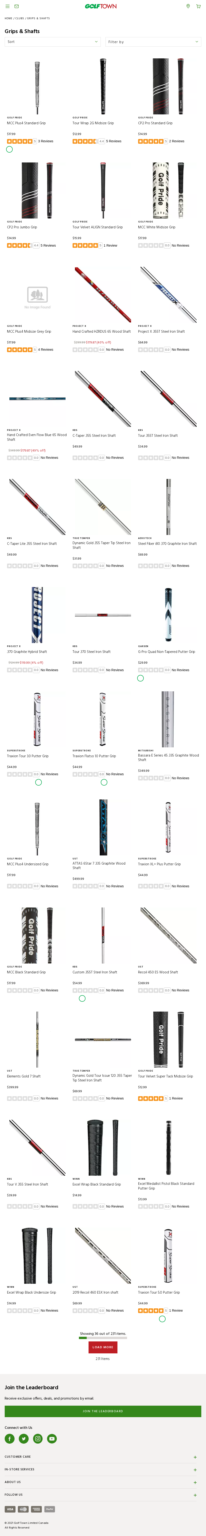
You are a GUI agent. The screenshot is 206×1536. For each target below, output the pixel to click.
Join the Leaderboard (103, 1411)
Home (8, 18)
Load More (103, 1347)
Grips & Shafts (38, 18)
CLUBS (20, 18)
